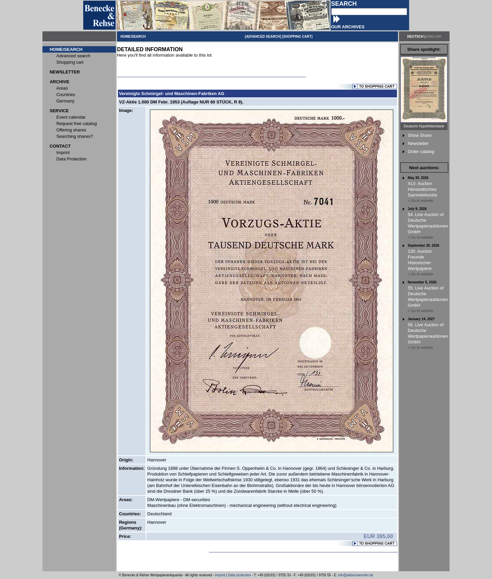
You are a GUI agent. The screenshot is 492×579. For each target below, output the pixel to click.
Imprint (220, 575)
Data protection (239, 575)
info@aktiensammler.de (355, 575)
